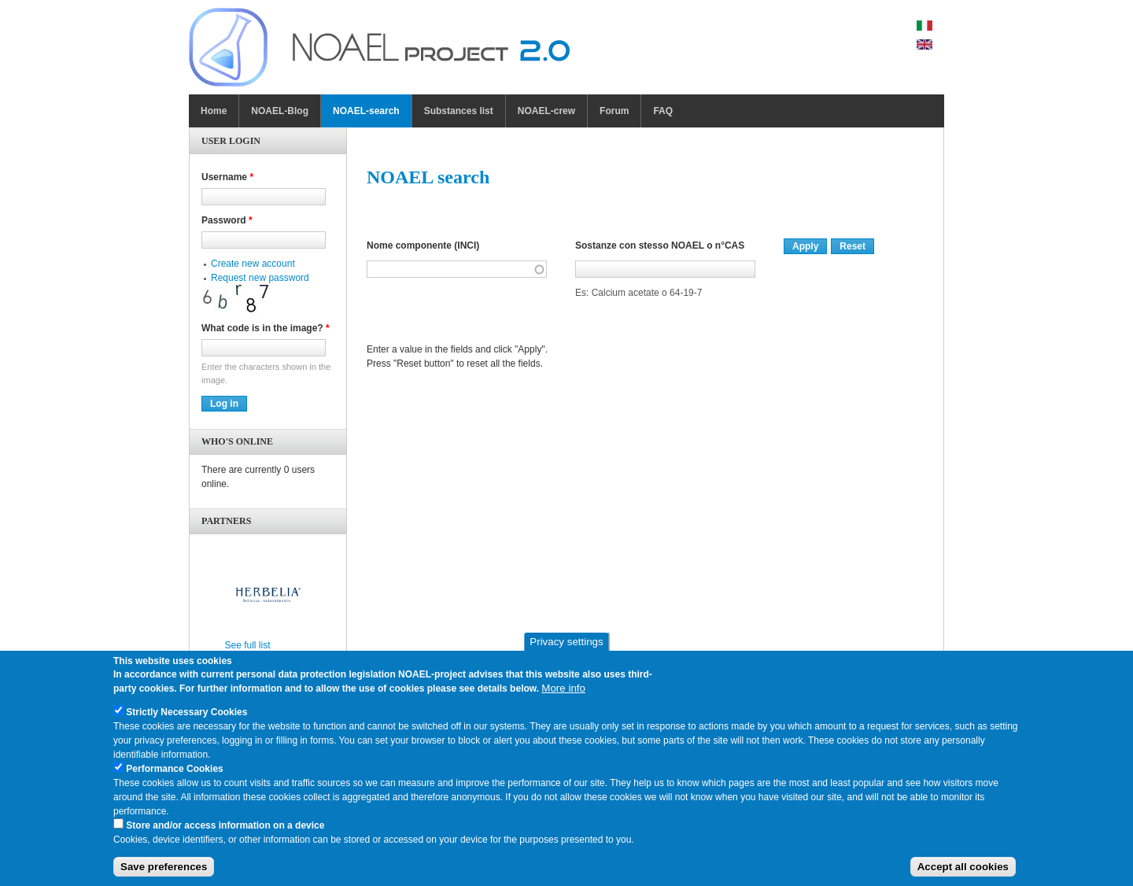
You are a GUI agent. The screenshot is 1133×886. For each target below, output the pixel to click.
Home (214, 110)
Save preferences (163, 873)
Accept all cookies (963, 873)
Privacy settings (566, 648)
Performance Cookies (174, 774)
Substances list (458, 110)
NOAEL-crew (546, 110)
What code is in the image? (265, 328)
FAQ (663, 110)
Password (227, 220)
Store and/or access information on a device (225, 830)
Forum (614, 110)
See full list (248, 645)
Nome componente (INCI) (423, 245)
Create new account (253, 263)
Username (227, 177)
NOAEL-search (366, 110)
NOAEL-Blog (279, 110)
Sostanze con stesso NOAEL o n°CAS (659, 245)
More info (563, 694)
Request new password (260, 277)
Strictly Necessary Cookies (186, 717)
